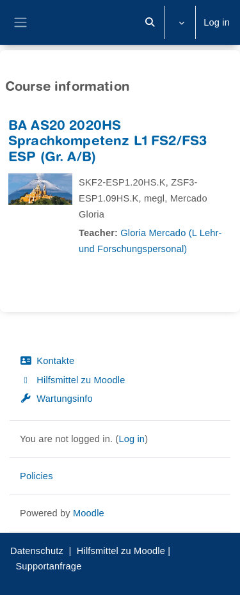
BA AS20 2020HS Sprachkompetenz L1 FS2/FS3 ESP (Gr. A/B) (107, 143)
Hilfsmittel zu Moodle (72, 380)
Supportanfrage (48, 566)
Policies (36, 476)
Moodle (88, 513)
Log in (217, 22)
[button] (150, 22)
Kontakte (47, 361)
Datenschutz (36, 551)
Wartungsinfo (56, 398)
